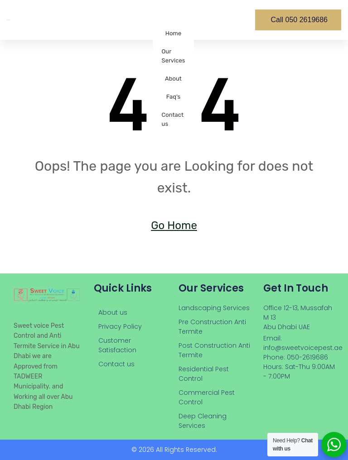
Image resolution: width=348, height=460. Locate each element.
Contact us (173, 119)
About (173, 78)
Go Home (174, 225)
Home (173, 33)
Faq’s (173, 96)
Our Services (173, 56)
